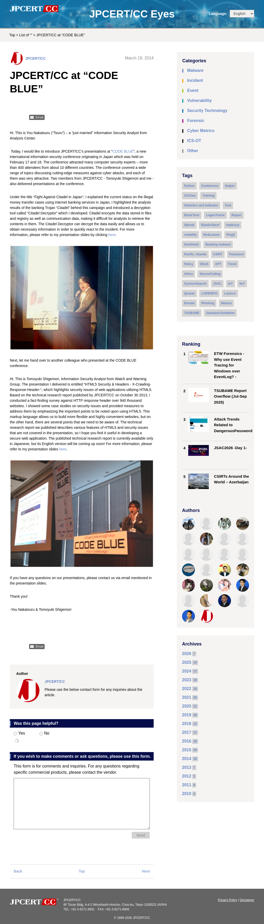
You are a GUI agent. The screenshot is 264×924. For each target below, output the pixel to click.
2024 (186, 671)
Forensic (195, 120)
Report (237, 215)
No (44, 733)
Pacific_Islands (195, 254)
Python (189, 186)
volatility (190, 235)
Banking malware (218, 244)
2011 (186, 785)
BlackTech (191, 215)
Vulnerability (199, 100)
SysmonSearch (195, 283)
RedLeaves (211, 235)
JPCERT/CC (35, 58)
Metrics (226, 303)
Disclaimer (247, 900)
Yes (19, 733)
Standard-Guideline (220, 313)
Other (192, 151)
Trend (232, 264)
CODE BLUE (122, 151)
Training (208, 195)
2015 (186, 750)
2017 (186, 732)
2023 (186, 680)
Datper (230, 186)
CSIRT (217, 254)
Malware (195, 70)
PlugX (230, 235)
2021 (186, 697)
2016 (186, 741)
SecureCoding (210, 274)
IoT (230, 283)
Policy (188, 264)
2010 (186, 793)
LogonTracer (215, 215)
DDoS (204, 264)
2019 (186, 715)
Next (146, 871)
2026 (186, 653)
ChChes (190, 195)
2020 (186, 706)
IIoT (242, 283)
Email (39, 117)
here (112, 235)
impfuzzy (232, 225)
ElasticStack (210, 225)
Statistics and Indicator (201, 205)
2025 (186, 662)
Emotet (189, 303)
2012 (186, 776)
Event (193, 90)
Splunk (189, 225)
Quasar (189, 293)
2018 (186, 723)
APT (218, 264)
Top (12, 35)
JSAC (217, 283)
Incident (195, 80)
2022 (186, 688)
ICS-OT (194, 140)
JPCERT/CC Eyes (132, 14)
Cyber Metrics (200, 130)
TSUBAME (191, 313)
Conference (209, 186)
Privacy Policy (227, 900)
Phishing (207, 303)
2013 (186, 767)
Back (18, 871)
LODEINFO (209, 293)
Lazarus (230, 293)
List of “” (25, 35)
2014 (186, 758)
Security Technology (207, 110)
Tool (228, 205)
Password (236, 254)
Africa (188, 274)
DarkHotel (191, 244)
